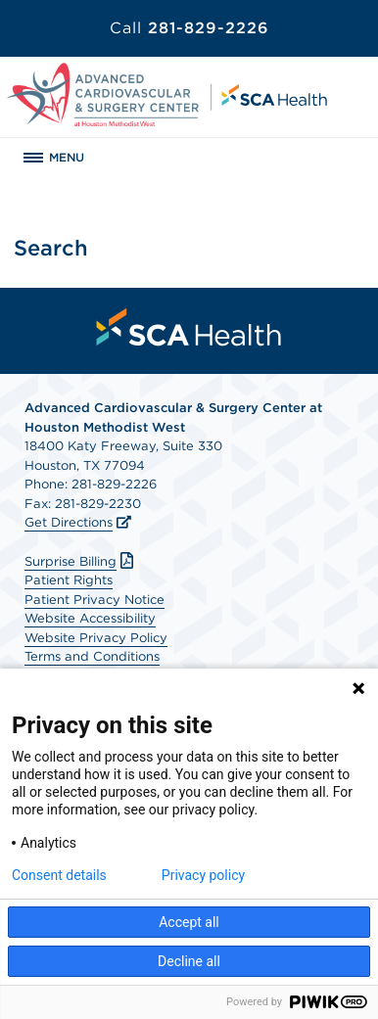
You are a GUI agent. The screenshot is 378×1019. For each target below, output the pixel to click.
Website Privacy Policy (95, 637)
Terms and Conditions (92, 656)
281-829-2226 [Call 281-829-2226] (189, 28)
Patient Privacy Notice (94, 599)
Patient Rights (68, 580)
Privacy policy (203, 875)
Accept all (189, 922)
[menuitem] (189, 327)
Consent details (59, 875)
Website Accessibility (90, 618)
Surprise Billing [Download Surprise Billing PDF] (81, 561)
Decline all (189, 961)
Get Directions (68, 522)
